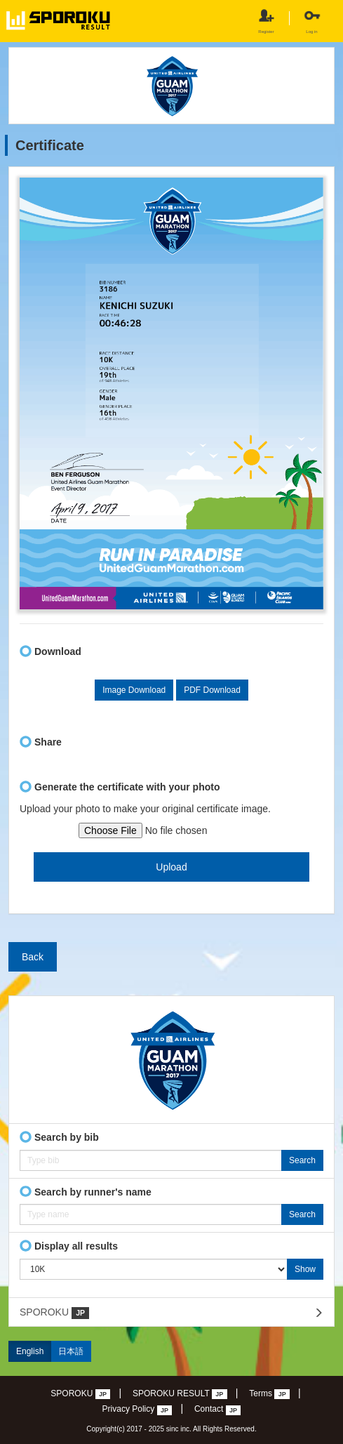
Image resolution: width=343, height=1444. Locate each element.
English (29, 1351)
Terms (269, 1394)
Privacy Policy (137, 1409)
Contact (217, 1409)
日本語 (70, 1351)
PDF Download (212, 690)
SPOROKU (54, 1312)
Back (32, 956)
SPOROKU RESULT (180, 1394)
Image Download (134, 690)
